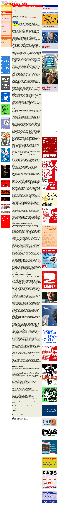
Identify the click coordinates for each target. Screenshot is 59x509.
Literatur (2, 36)
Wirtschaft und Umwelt (5, 20)
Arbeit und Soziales (5, 18)
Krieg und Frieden (4, 23)
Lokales (2, 15)
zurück (13, 10)
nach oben (22, 414)
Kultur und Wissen (4, 34)
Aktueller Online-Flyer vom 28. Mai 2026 (19, 8)
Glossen (2, 26)
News (2, 13)
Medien (2, 28)
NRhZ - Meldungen (46, 8)
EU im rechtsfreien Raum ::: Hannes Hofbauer (48, 45)
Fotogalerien (3, 31)
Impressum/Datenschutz (5, 45)
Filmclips (2, 29)
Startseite (13, 414)
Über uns (3, 42)
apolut (30, 405)
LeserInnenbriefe (4, 39)
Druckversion (14, 12)
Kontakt (2, 44)
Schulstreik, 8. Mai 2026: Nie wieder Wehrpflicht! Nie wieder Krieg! (49, 87)
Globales (2, 21)
